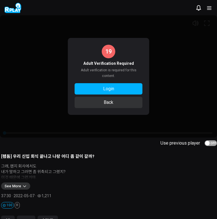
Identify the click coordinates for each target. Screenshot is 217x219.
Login (108, 88)
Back (108, 102)
